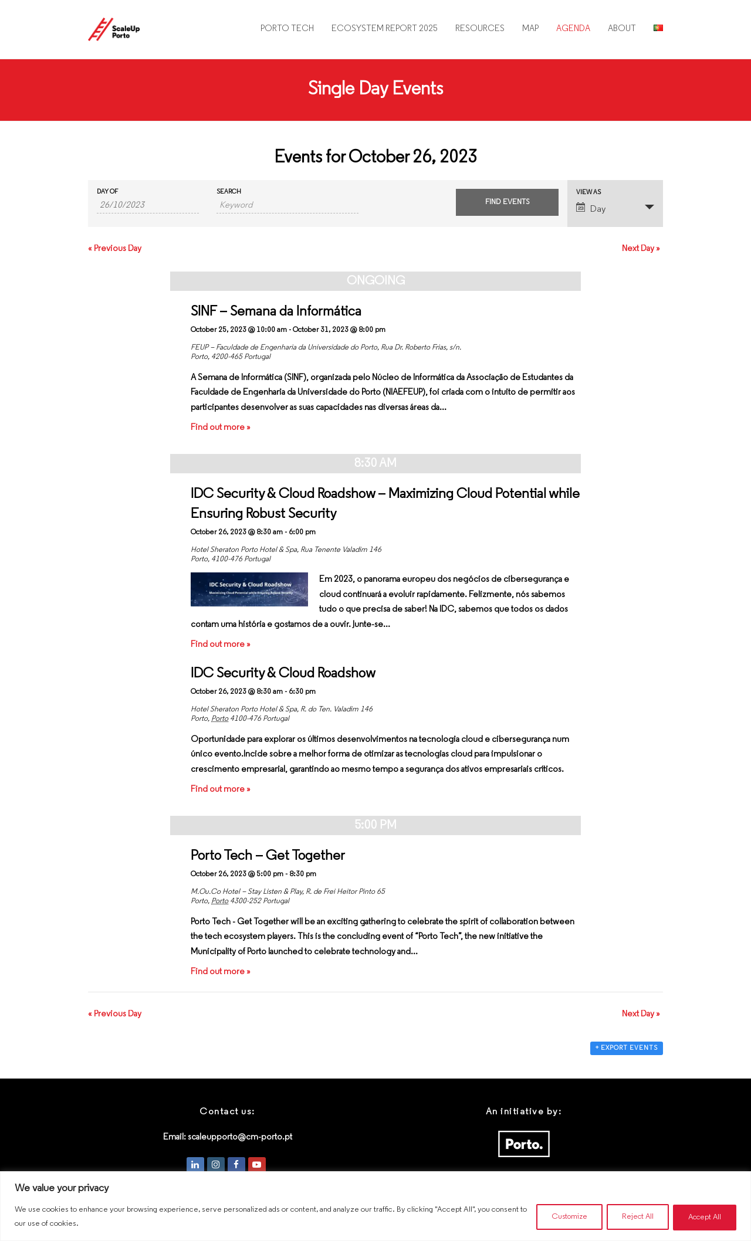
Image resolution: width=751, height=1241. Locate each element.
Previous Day (114, 249)
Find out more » (221, 427)
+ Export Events (627, 1048)
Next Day (641, 249)
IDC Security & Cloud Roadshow (283, 674)
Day (590, 208)
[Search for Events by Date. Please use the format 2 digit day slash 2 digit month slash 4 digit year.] (148, 205)
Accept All (701, 1216)
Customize (555, 1216)
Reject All (629, 1216)
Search (228, 192)
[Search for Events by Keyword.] (287, 205)
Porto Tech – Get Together (268, 856)
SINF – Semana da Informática (276, 312)
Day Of (107, 192)
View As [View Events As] (588, 192)
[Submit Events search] (507, 202)
